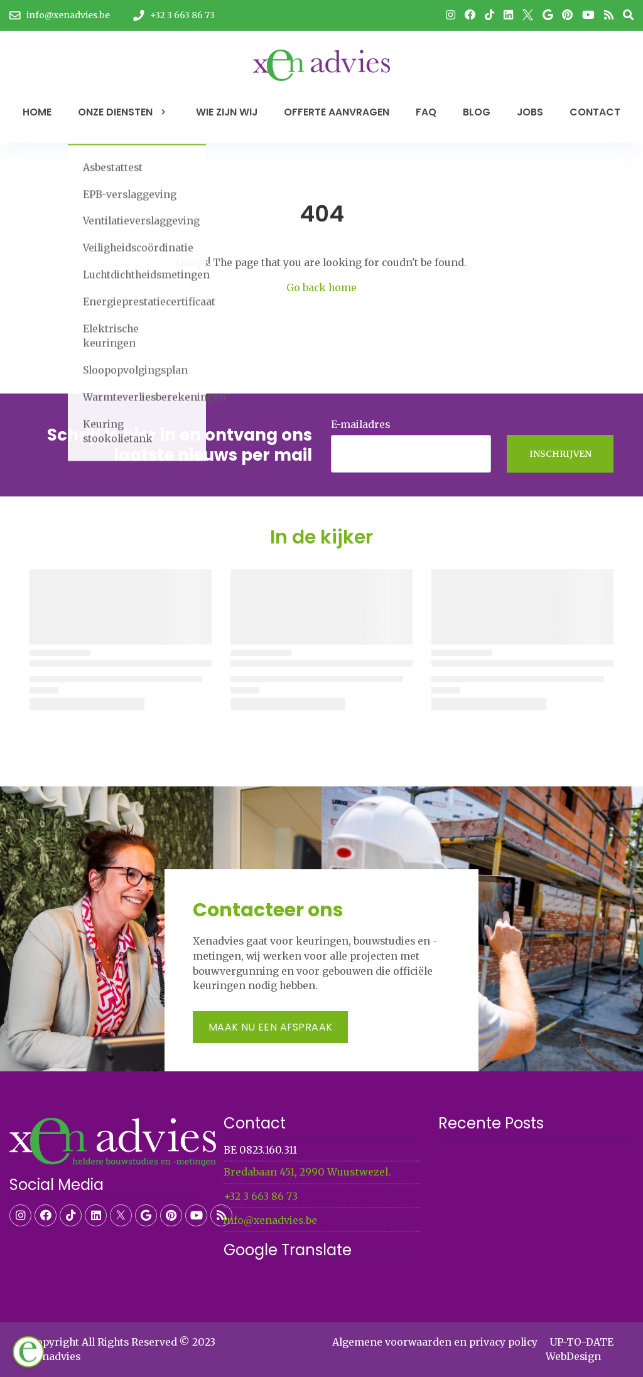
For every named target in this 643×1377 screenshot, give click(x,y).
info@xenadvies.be (270, 1220)
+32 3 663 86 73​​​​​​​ (261, 1197)
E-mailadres (360, 425)
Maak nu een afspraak (270, 1027)
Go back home (321, 288)
